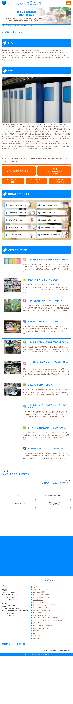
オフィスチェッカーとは (40, 602)
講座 (13, 181)
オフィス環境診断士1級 (39, 613)
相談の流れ (36, 630)
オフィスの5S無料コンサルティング (43, 597)
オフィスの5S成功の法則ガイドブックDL (44, 595)
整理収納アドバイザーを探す (41, 628)
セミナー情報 (36, 623)
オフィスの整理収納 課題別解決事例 (43, 625)
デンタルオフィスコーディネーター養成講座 (45, 618)
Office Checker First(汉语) (40, 607)
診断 (37, 181)
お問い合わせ (36, 636)
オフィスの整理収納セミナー (18, 171)
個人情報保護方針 (38, 638)
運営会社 (35, 633)
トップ (35, 587)
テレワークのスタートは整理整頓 (36, 472)
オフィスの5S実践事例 (39, 592)
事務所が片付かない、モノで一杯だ (36, 481)
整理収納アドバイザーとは (40, 589)
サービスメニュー (38, 600)
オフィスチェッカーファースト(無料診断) (44, 605)
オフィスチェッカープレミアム (41, 610)
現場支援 (60, 181)
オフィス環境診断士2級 (39, 615)
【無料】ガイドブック (54, 171)
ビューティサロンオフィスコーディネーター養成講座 (48, 620)
